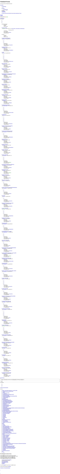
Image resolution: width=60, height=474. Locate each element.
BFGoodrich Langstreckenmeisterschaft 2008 (8, 342)
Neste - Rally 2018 (4, 63)
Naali (4, 196)
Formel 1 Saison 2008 (5, 278)
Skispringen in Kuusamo (5, 362)
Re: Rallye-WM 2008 (5, 288)
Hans (9, 375)
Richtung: (20, 379)
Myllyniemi (10, 123)
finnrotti (10, 167)
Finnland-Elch (11, 215)
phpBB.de (9, 466)
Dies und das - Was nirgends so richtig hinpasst (18, 28)
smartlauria (4, 74)
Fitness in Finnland (4, 68)
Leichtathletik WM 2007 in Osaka (6, 372)
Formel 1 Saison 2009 (5, 208)
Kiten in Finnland (4, 84)
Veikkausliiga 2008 (4, 263)
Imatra (10, 32)
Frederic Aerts (11, 61)
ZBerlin (10, 76)
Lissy (4, 115)
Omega (10, 193)
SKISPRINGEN (4, 114)
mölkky (3, 52)
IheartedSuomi (11, 147)
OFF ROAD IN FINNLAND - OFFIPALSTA (8, 164)
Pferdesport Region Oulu (5, 174)
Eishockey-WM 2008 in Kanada (6, 334)
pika (3, 69)
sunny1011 (4, 155)
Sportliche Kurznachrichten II (6, 308)
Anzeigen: (4, 379)
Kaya (4, 175)
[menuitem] (3, 8)
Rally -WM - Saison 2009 (5, 240)
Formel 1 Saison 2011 (5, 149)
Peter (5, 16)
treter (4, 296)
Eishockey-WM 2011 (5, 144)
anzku (4, 368)
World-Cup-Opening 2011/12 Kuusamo (7, 125)
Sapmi (7, 16)
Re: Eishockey (4, 354)
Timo (4, 64)
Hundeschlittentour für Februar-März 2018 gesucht (9, 73)
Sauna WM (3, 195)
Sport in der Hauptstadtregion (6, 367)
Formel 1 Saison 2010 (5, 154)
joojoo (4, 373)
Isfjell (4, 218)
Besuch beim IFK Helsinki (5, 89)
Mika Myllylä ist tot (4, 139)
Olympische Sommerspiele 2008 (6, 301)
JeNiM (4, 47)
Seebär (10, 92)
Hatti (9, 332)
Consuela (10, 71)
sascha (4, 79)
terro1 (10, 87)
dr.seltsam (4, 165)
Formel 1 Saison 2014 (5, 94)
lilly (3, 150)
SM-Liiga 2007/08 (4, 347)
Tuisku (4, 170)
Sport (1, 15)
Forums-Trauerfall (4, 27)
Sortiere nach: (12, 379)
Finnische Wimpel (4, 99)
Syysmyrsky (4, 131)
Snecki (4, 145)
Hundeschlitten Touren (5, 169)
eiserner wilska (5, 105)
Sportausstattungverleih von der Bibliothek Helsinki (9, 247)
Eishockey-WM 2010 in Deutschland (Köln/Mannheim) (9, 187)
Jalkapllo (4, 100)
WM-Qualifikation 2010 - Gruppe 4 (7, 231)
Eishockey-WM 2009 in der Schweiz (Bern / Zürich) (9, 270)
